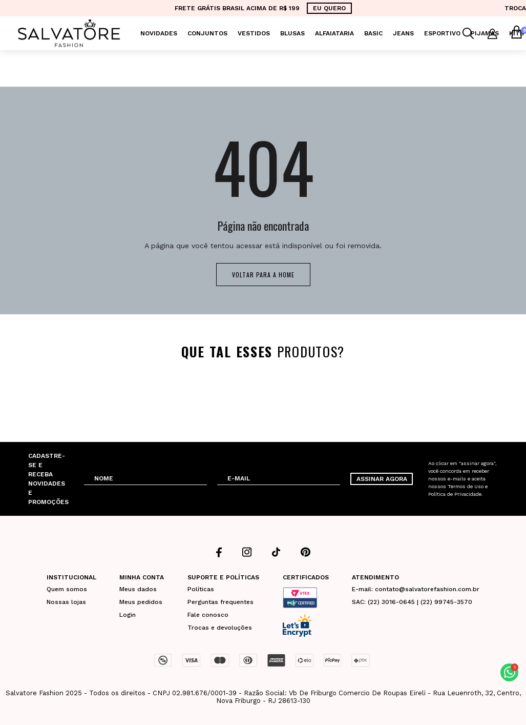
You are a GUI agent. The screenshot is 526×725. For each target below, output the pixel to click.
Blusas (292, 33)
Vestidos (254, 33)
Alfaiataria (334, 33)
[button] (509, 672)
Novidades (158, 33)
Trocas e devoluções (219, 627)
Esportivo (442, 33)
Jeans (403, 33)
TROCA (515, 8)
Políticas (200, 589)
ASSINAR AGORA (381, 478)
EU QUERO (329, 8)
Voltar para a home (263, 274)
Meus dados (138, 589)
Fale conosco (207, 614)
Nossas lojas (66, 602)
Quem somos (67, 589)
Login (127, 614)
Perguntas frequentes (220, 602)
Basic (373, 33)
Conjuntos (207, 33)
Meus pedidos (140, 602)
